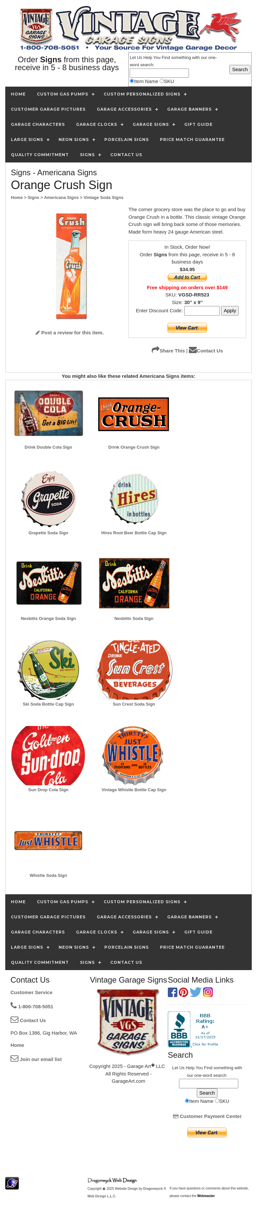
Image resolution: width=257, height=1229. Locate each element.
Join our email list (36, 1059)
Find (166, 57)
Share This (168, 350)
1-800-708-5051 (32, 1006)
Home (17, 1045)
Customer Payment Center (207, 1116)
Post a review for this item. (70, 332)
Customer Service (32, 992)
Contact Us (206, 350)
